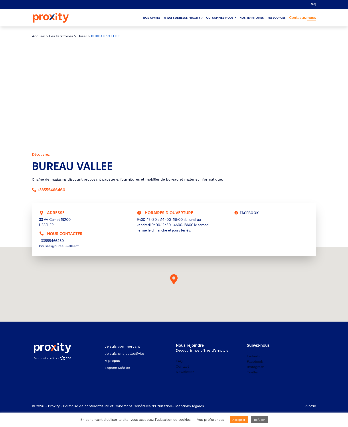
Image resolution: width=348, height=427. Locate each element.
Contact (182, 366)
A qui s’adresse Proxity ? (183, 17)
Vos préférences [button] (210, 420)
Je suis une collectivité (124, 353)
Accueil (38, 36)
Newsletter (185, 372)
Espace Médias (117, 368)
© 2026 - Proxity (46, 406)
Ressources (276, 17)
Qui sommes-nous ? (221, 17)
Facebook (255, 361)
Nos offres (151, 17)
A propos (112, 361)
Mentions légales (190, 406)
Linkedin (254, 356)
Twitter (253, 372)
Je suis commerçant (122, 346)
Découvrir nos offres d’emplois (202, 350)
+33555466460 (51, 189)
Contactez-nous (302, 18)
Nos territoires (251, 17)
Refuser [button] (259, 419)
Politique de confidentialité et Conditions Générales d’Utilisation (117, 406)
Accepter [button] (238, 419)
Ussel (82, 36)
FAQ (313, 4)
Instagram (255, 367)
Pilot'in (310, 406)
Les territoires (61, 36)
